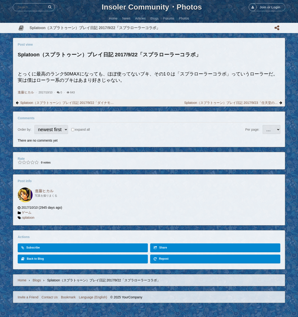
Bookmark (68, 297)
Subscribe (30, 247)
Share (160, 247)
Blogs (37, 280)
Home (22, 280)
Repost (161, 259)
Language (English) (93, 297)
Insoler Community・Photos (152, 7)
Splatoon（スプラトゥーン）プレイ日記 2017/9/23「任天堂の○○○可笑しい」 (231, 103)
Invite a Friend (28, 297)
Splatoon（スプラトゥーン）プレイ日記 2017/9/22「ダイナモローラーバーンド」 (67, 103)
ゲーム (26, 212)
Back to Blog (32, 259)
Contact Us (50, 297)
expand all (82, 129)
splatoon (28, 217)
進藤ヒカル (26, 92)
